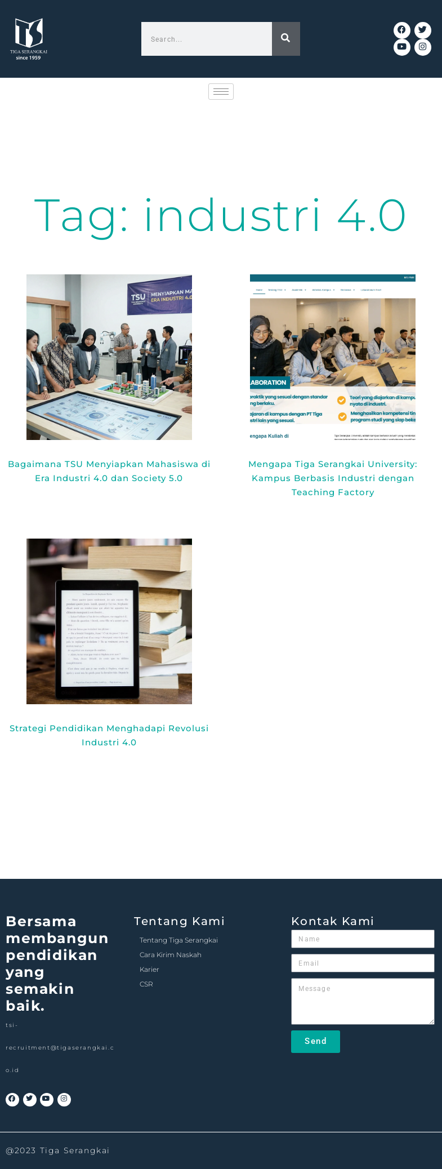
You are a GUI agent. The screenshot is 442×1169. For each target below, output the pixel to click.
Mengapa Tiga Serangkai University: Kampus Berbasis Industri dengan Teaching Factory (332, 478)
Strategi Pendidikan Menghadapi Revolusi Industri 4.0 (109, 735)
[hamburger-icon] (221, 91)
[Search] (286, 39)
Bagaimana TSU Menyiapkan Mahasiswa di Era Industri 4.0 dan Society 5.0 (109, 471)
